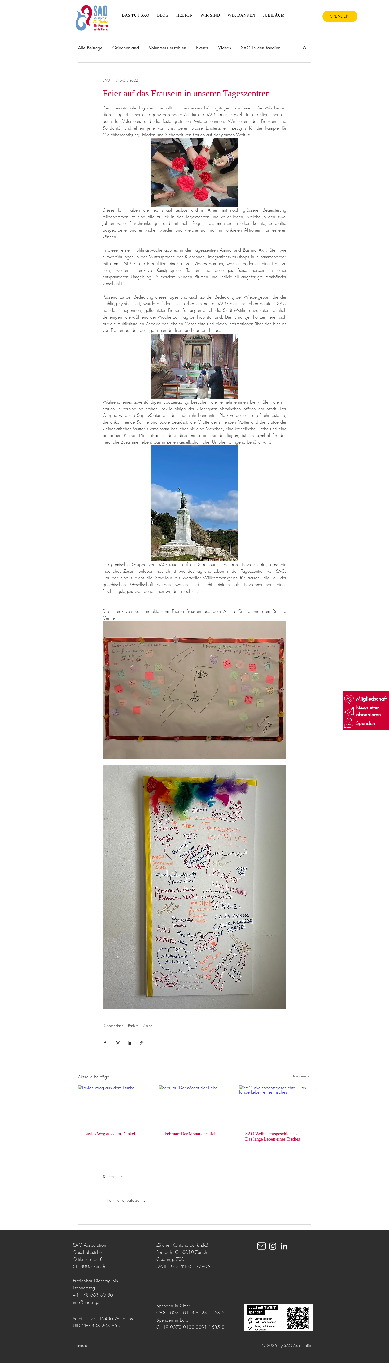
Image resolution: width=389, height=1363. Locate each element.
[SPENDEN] (339, 16)
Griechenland (125, 47)
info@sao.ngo (86, 1302)
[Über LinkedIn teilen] (129, 1042)
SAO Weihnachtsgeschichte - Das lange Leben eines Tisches (272, 1136)
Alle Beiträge (90, 47)
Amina (147, 1025)
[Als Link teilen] (141, 1042)
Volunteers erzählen (167, 47)
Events (202, 47)
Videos (224, 47)
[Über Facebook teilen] (105, 1042)
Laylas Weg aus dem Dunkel (109, 1133)
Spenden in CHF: (173, 1305)
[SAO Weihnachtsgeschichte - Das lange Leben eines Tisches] (275, 1105)
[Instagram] (272, 1246)
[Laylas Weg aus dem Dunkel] (114, 1105)
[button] (304, 48)
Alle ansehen (302, 1076)
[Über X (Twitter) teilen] (117, 1042)
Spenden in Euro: (173, 1320)
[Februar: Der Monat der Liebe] (194, 1105)
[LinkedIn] (284, 1246)
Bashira (133, 1025)
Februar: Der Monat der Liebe (193, 1133)
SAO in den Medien (261, 47)
